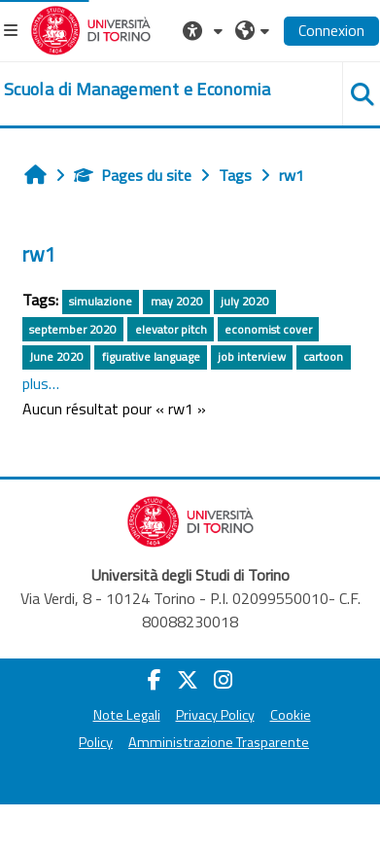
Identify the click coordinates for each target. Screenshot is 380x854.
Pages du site (132, 175)
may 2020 (177, 301)
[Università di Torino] (91, 28)
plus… (40, 383)
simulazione (100, 301)
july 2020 (245, 301)
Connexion (331, 30)
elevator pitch (171, 329)
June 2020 (56, 356)
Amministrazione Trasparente (218, 742)
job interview (252, 356)
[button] (205, 30)
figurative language (151, 356)
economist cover (268, 329)
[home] (137, 89)
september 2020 (73, 329)
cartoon (323, 356)
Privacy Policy (215, 715)
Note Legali (126, 715)
